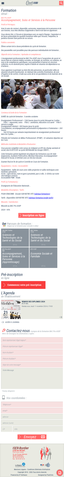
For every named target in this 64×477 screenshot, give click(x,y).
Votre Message (32, 378)
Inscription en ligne (33, 215)
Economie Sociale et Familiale (41, 255)
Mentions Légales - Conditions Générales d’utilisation (32, 469)
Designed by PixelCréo (45, 475)
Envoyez (34, 437)
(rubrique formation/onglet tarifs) (40, 198)
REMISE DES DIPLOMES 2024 (33, 301)
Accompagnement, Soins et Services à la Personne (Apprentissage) (13, 258)
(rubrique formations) (42, 194)
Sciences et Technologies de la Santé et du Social (12, 237)
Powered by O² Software (19, 475)
